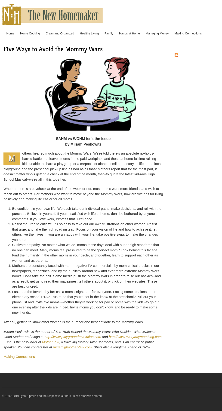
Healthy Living (89, 33)
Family (109, 33)
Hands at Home (129, 33)
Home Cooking (30, 33)
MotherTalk (50, 342)
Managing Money (157, 33)
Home (10, 33)
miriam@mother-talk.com (72, 347)
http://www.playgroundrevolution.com (72, 337)
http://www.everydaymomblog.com (135, 337)
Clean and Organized (60, 33)
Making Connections (188, 33)
